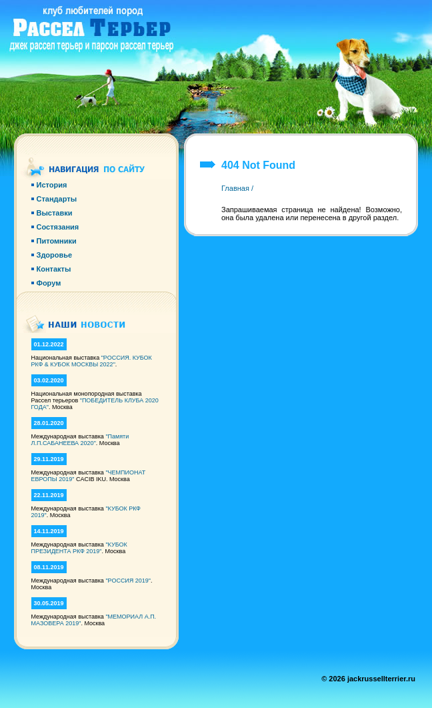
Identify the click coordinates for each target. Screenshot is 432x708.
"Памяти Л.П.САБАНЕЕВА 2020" (80, 439)
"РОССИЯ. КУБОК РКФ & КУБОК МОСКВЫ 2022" (91, 361)
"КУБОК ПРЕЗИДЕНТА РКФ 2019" (79, 548)
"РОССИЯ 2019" (128, 580)
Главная (235, 188)
